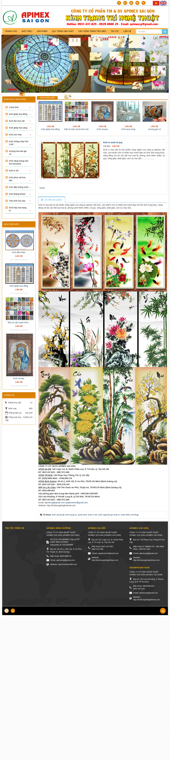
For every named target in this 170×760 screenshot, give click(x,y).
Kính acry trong (128, 129)
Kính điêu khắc (19, 252)
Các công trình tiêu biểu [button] (92, 31)
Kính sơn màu (15, 134)
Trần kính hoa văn (17, 201)
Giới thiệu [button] (27, 31)
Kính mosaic (102, 129)
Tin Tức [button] (115, 31)
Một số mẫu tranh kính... (19, 322)
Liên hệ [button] (127, 31)
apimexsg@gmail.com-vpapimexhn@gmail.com (66, 502)
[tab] (51, 200)
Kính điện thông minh (18, 187)
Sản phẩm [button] (42, 31)
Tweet (42, 188)
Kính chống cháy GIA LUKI (18, 142)
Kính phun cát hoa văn (17, 179)
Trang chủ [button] (11, 31)
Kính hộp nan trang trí (17, 209)
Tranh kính (14, 107)
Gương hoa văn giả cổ (18, 152)
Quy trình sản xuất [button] (63, 31)
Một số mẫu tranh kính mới (76, 129)
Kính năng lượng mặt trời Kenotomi (18, 162)
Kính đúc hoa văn (17, 121)
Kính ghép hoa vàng (18, 128)
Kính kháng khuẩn (17, 194)
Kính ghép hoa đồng (50, 129)
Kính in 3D (14, 170)
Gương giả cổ (154, 129)
